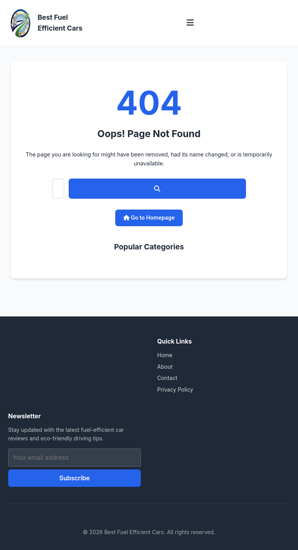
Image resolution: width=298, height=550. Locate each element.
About (164, 366)
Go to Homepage (149, 217)
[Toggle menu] (190, 23)
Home (164, 355)
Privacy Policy (175, 389)
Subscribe (74, 478)
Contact (167, 378)
